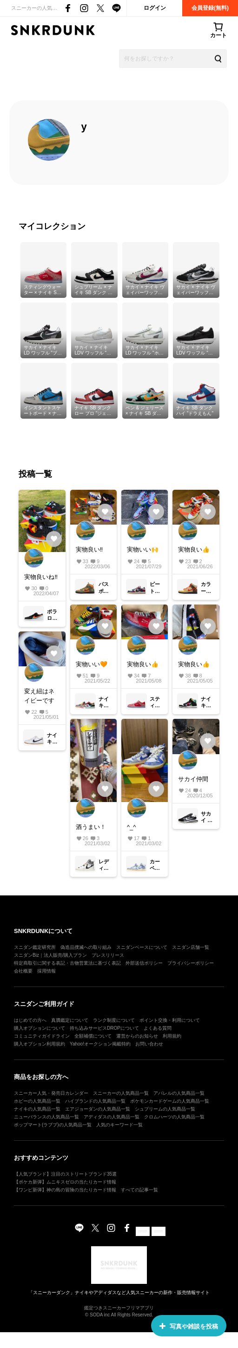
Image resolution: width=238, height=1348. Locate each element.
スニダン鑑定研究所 (35, 947)
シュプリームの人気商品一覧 (165, 1108)
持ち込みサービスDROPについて (104, 1028)
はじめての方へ (30, 1020)
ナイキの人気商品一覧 (37, 1108)
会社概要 (23, 970)
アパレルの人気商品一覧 (179, 1093)
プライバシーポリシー (190, 963)
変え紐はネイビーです (39, 696)
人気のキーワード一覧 (119, 1124)
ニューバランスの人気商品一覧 (46, 1116)
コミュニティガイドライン (42, 1036)
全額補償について (93, 1036)
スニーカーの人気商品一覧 (121, 1093)
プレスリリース (108, 955)
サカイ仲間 (193, 779)
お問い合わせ (149, 1043)
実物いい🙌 (143, 549)
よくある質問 (158, 1028)
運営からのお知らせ (137, 1036)
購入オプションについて (39, 1028)
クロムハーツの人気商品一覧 (174, 1116)
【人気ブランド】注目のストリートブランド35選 (65, 1174)
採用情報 (46, 970)
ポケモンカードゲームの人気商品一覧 (169, 1101)
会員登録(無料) (210, 8)
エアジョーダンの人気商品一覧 (97, 1108)
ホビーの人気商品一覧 (37, 1101)
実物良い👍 (194, 549)
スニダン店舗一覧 (190, 947)
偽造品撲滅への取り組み (86, 947)
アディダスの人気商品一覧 (111, 1116)
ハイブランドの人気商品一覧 (95, 1101)
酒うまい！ (91, 826)
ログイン (155, 8)
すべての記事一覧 (139, 1189)
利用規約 (172, 1036)
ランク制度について (114, 1020)
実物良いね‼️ (41, 576)
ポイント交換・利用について (169, 1020)
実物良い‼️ (89, 549)
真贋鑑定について (69, 1020)
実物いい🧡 (91, 664)
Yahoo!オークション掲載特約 (100, 1043)
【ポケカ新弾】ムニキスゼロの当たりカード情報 (65, 1181)
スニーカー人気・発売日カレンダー (51, 1093)
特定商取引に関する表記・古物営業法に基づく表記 (67, 963)
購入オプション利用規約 (39, 1043)
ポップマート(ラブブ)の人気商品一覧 (53, 1124)
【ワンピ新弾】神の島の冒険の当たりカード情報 (65, 1189)
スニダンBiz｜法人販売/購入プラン (50, 955)
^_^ (131, 826)
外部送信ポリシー (144, 963)
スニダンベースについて (141, 947)
